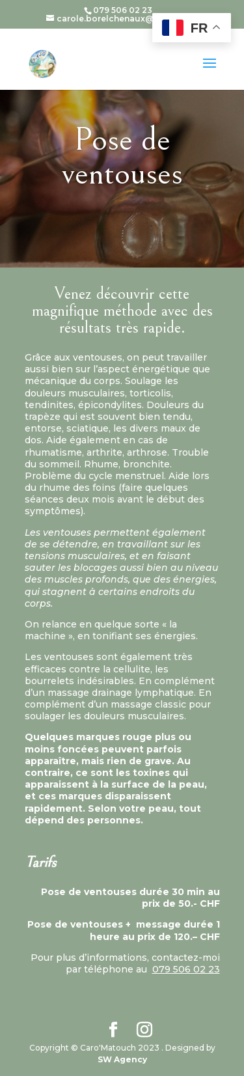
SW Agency (122, 1059)
